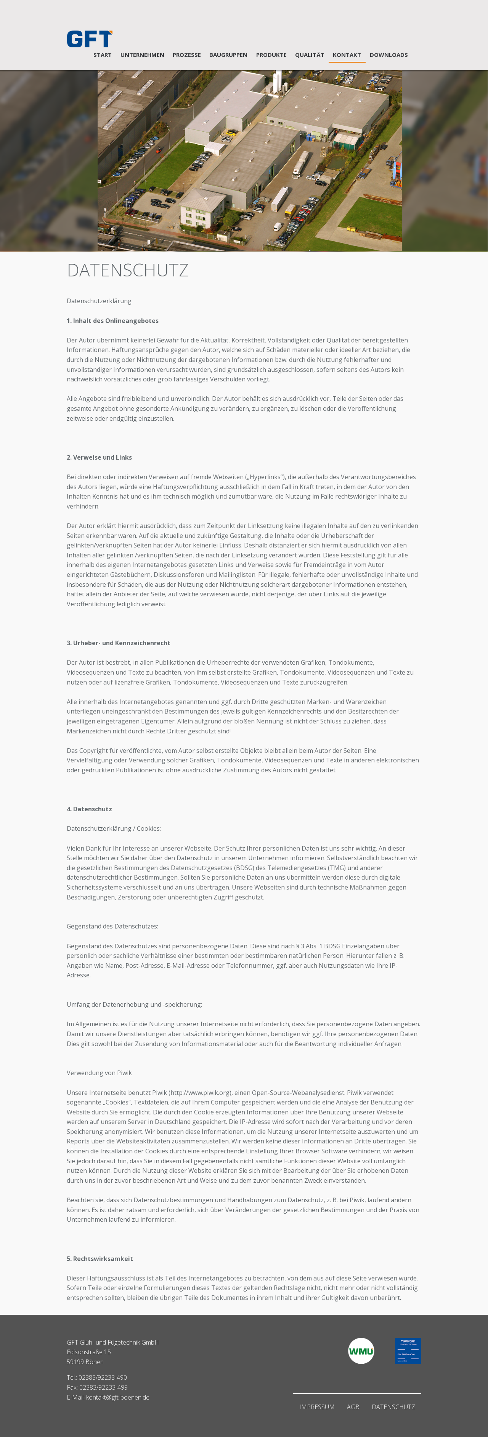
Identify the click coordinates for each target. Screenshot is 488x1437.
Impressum (317, 1407)
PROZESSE (187, 54)
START (102, 54)
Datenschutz (393, 1407)
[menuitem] (102, 55)
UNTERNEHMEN (142, 54)
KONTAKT (347, 54)
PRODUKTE (271, 54)
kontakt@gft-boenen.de (117, 1397)
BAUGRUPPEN (228, 54)
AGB (353, 1407)
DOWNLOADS (389, 54)
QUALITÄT (309, 54)
